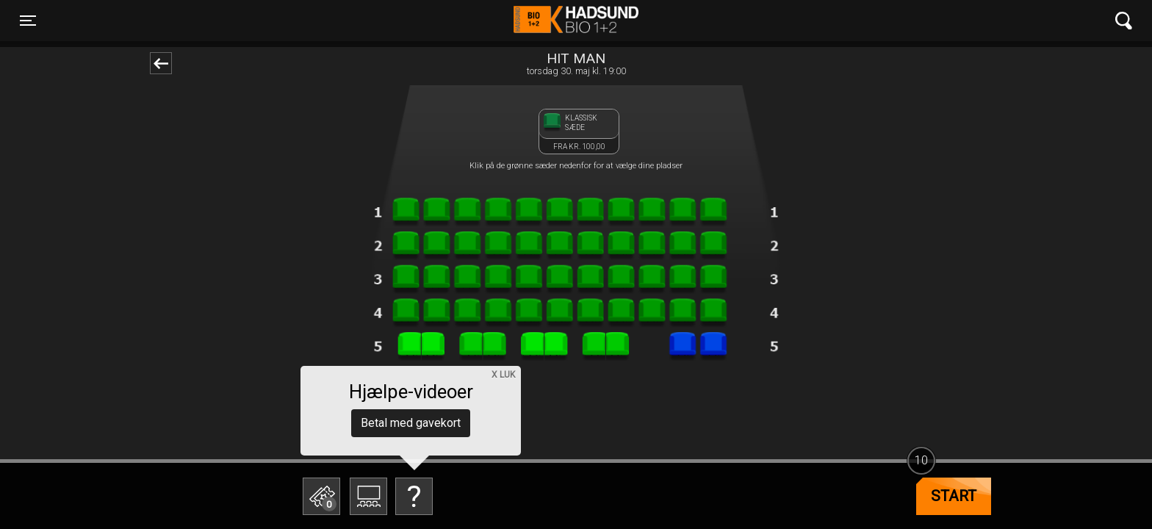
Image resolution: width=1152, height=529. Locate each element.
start (953, 496)
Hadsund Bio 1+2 (576, 20)
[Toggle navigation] (28, 20)
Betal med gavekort (411, 423)
